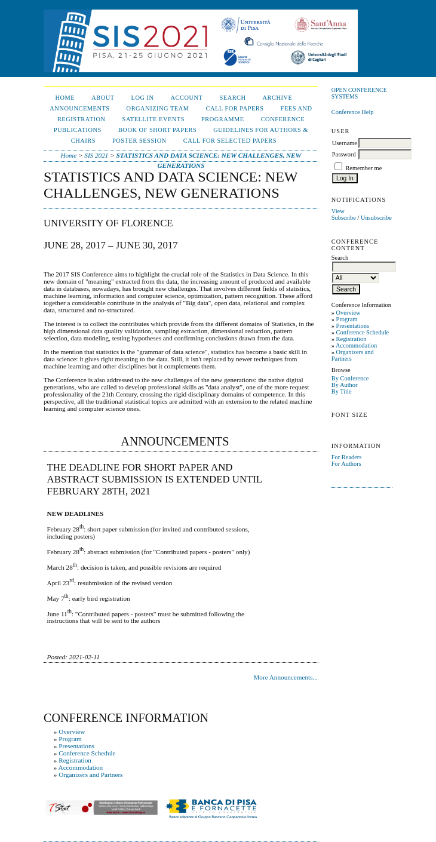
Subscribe (343, 217)
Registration (351, 339)
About (102, 97)
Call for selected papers (230, 140)
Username (344, 143)
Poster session (139, 140)
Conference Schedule (362, 332)
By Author (344, 385)
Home (65, 97)
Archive (278, 97)
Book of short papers (157, 130)
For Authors (346, 463)
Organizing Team (158, 108)
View (338, 211)
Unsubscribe (376, 217)
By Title (341, 391)
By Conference (350, 378)
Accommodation (356, 345)
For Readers (346, 457)
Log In (142, 97)
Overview (348, 312)
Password (344, 154)
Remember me (363, 168)
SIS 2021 (96, 155)
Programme (222, 119)
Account (187, 97)
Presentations (352, 325)
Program (347, 319)
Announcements (79, 108)
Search (232, 97)
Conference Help (352, 112)
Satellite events (153, 119)
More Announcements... (285, 677)
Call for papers (234, 108)
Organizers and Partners (90, 774)
